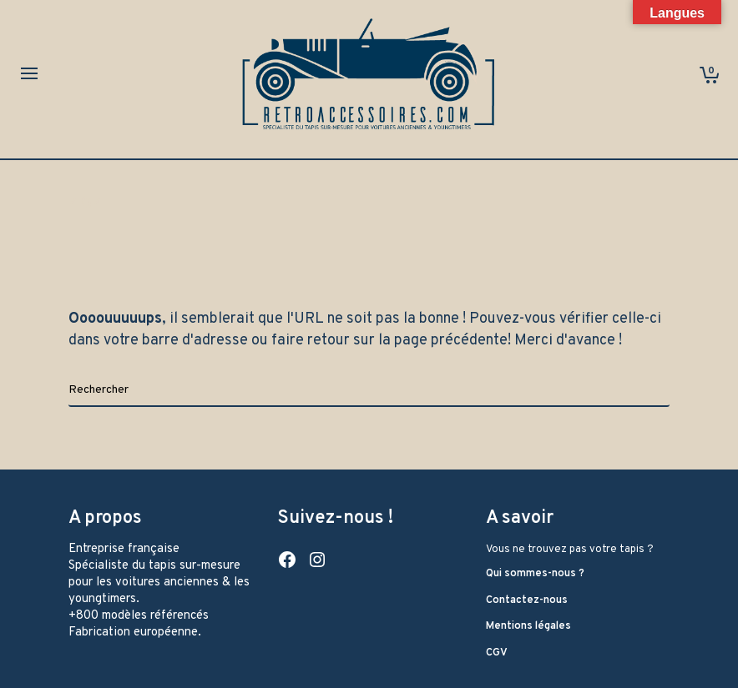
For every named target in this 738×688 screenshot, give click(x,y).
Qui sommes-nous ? (535, 573)
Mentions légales (528, 626)
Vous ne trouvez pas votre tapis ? (570, 549)
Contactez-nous (527, 600)
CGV (497, 653)
